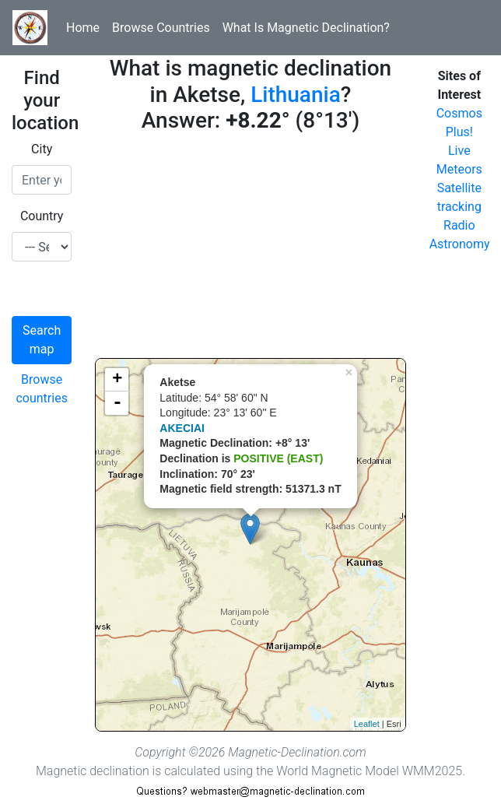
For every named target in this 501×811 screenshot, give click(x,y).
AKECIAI (182, 428)
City (41, 149)
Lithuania (295, 94)
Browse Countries (161, 27)
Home (83, 27)
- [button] (117, 403)
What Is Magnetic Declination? (306, 27)
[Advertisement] (250, 249)
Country (42, 216)
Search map (42, 339)
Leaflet (367, 723)
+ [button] (117, 379)
